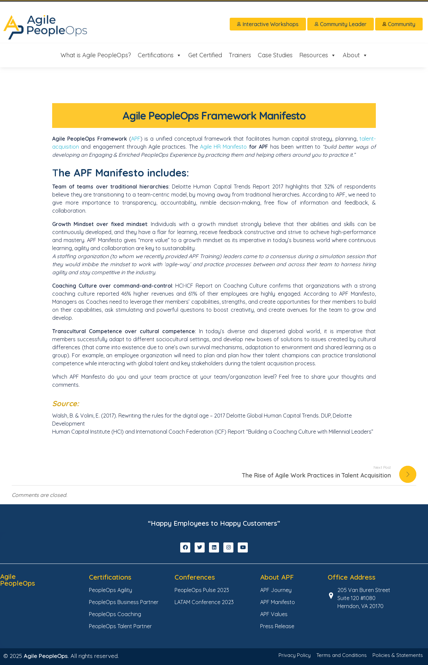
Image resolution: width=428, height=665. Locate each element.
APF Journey (276, 590)
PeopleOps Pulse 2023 (202, 590)
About (355, 55)
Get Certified (205, 55)
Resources (317, 55)
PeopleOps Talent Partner (120, 626)
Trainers (240, 55)
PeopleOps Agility (110, 590)
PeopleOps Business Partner (123, 602)
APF (135, 138)
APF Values (274, 614)
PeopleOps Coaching (115, 614)
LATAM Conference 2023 (204, 602)
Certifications (160, 55)
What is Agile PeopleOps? (96, 55)
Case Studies (275, 55)
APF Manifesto (277, 602)
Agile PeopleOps (17, 579)
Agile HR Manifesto (223, 146)
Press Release (277, 626)
